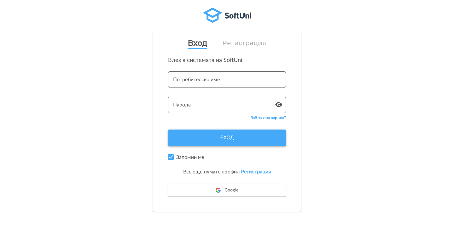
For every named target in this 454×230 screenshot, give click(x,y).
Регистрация (244, 43)
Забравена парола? (268, 118)
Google (227, 190)
